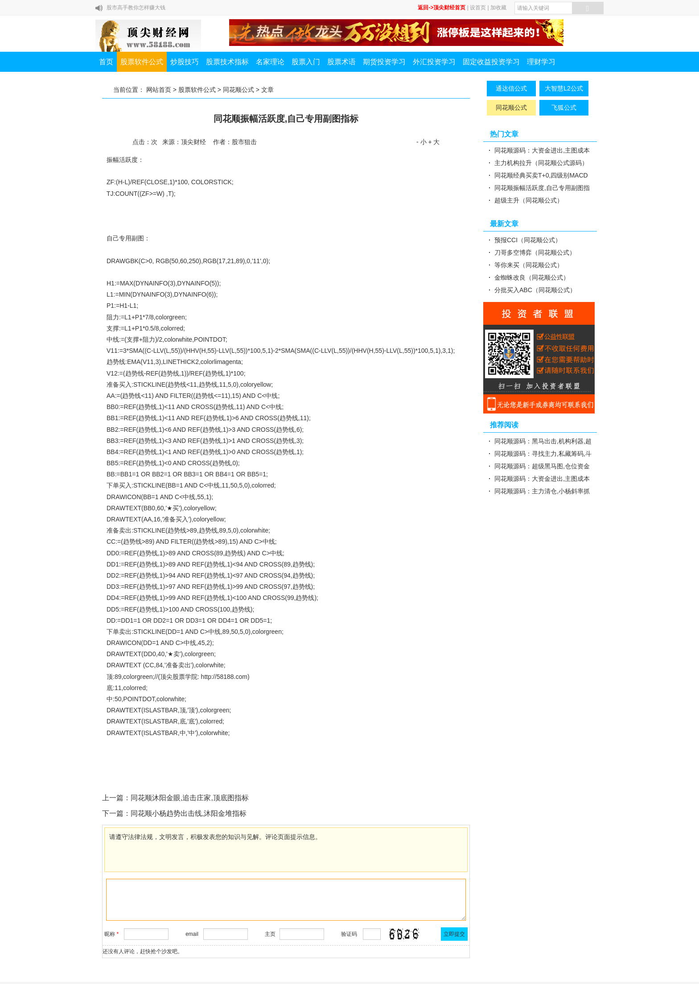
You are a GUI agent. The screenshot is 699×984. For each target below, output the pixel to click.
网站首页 (158, 89)
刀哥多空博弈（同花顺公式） (535, 252)
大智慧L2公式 (564, 88)
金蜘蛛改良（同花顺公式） (531, 277)
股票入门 (306, 62)
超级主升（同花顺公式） (528, 200)
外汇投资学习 (434, 62)
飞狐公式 (563, 107)
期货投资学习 (384, 62)
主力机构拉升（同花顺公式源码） (541, 162)
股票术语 (341, 62)
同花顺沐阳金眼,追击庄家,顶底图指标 (190, 798)
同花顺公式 (238, 89)
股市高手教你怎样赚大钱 (136, 7)
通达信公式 (511, 88)
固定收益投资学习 (491, 62)
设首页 (478, 7)
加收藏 (498, 7)
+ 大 (434, 141)
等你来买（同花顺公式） (528, 265)
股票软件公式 (141, 62)
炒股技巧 (184, 62)
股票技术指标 (227, 62)
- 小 (421, 141)
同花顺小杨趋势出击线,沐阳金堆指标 (189, 813)
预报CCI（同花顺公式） (527, 240)
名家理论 (270, 62)
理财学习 (541, 62)
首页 (106, 62)
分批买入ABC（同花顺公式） (535, 290)
